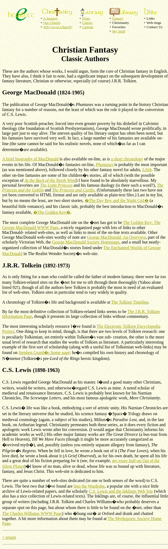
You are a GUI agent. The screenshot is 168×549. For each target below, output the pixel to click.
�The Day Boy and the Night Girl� (117, 200)
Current (87, 27)
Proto (86, 18)
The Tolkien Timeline (129, 302)
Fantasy (117, 18)
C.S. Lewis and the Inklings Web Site (121, 491)
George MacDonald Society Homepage (86, 242)
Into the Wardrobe (89, 486)
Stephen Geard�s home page (44, 352)
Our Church (51, 23)
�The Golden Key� (51, 212)
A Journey (50, 18)
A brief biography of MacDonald (30, 159)
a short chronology (127, 159)
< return (9, 537)
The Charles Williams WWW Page (32, 513)
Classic (87, 23)
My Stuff (118, 31)
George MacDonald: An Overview (116, 237)
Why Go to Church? (57, 27)
